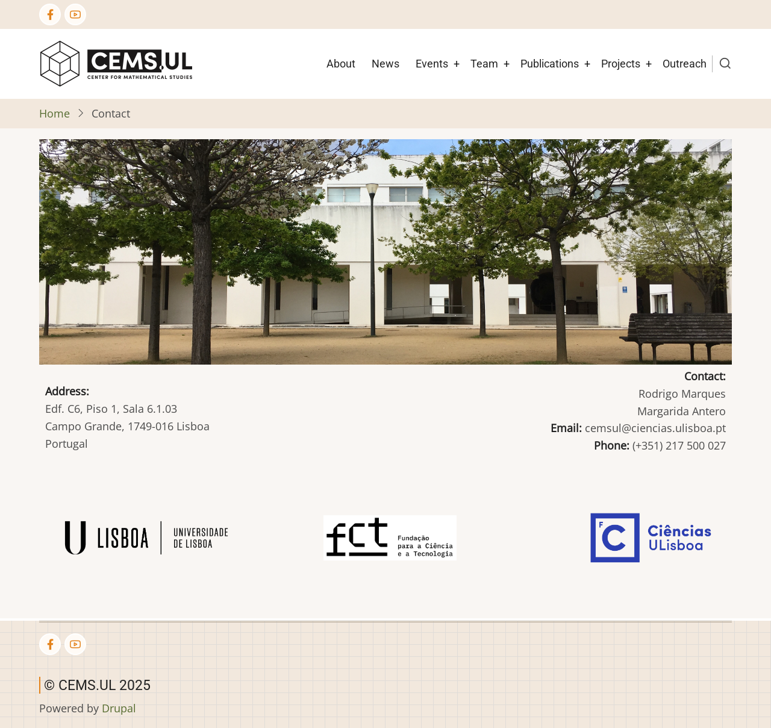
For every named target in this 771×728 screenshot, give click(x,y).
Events (432, 63)
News (385, 63)
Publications (549, 63)
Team (484, 63)
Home (54, 113)
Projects (620, 63)
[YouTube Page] (75, 14)
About (340, 63)
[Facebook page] (50, 14)
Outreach (685, 63)
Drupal (119, 708)
